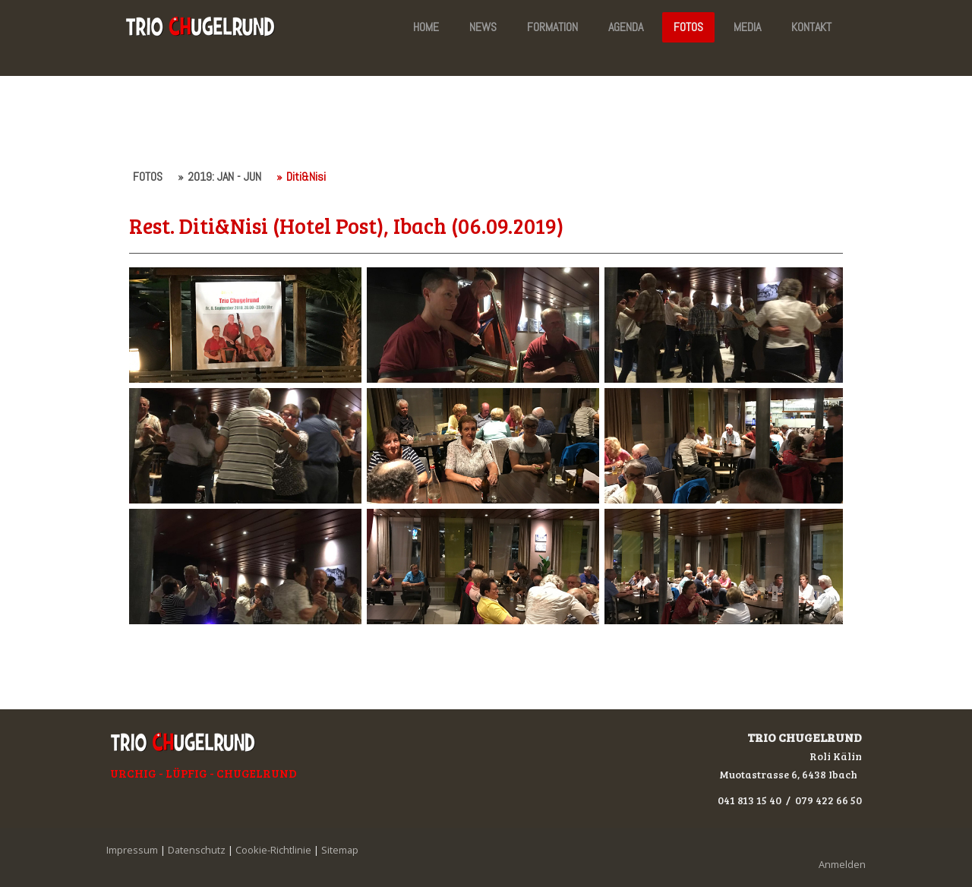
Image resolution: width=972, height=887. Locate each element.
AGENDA (625, 27)
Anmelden (842, 864)
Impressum (132, 850)
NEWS (483, 27)
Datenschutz (197, 850)
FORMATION (552, 27)
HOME (426, 27)
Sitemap (339, 850)
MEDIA (747, 27)
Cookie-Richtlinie (273, 850)
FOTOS (688, 27)
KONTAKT (811, 27)
